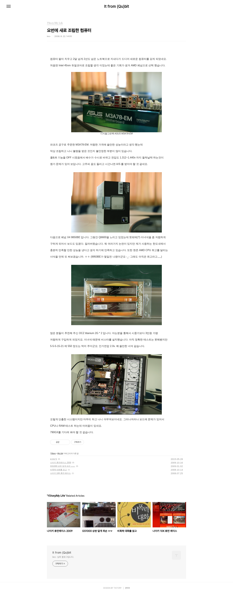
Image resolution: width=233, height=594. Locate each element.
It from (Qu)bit (116, 6)
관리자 (127, 588)
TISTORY (118, 588)
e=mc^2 (53, 459)
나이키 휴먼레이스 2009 (60, 462)
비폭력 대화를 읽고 (58, 470)
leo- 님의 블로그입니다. (63, 557)
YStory (53, 453)
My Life (60, 453)
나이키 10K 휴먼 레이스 (60, 473)
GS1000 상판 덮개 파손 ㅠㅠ (62, 466)
